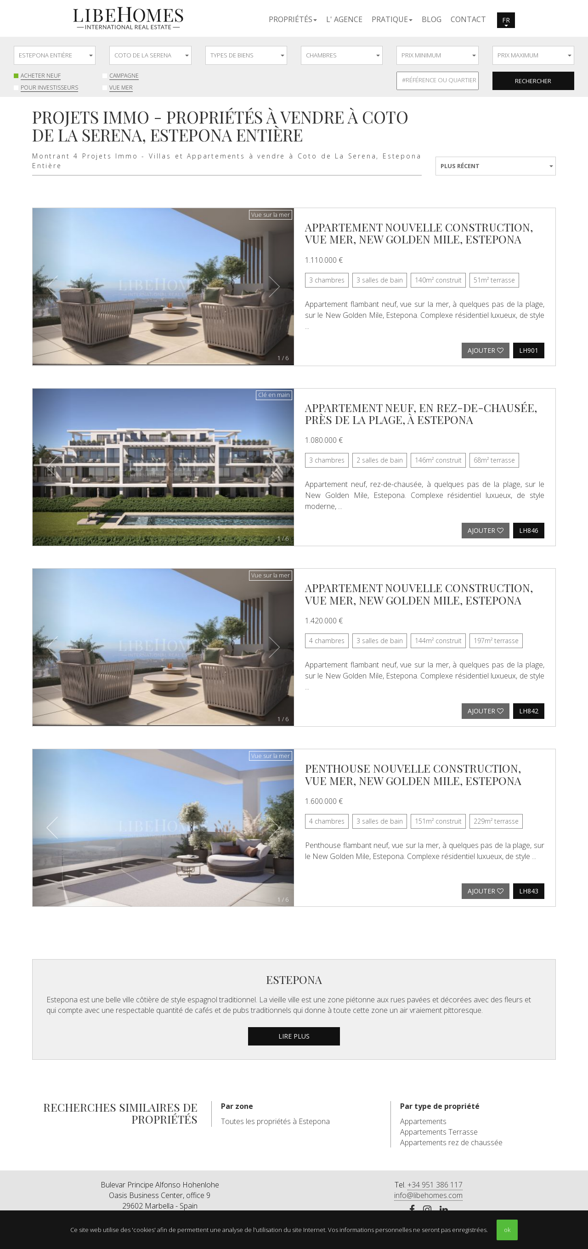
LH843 (528, 891)
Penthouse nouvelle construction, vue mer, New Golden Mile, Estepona (413, 774)
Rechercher (533, 81)
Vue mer (121, 87)
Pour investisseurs (49, 87)
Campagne (124, 75)
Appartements (423, 1121)
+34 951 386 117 (435, 1185)
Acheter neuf (41, 75)
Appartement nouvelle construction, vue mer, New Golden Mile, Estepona (419, 233)
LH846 (528, 530)
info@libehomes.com (428, 1195)
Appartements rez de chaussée (451, 1142)
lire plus (294, 1036)
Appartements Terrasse (439, 1132)
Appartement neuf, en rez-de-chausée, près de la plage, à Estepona (421, 413)
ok (507, 1230)
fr (506, 21)
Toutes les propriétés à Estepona (275, 1121)
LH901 (528, 350)
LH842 (528, 710)
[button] (293, 19)
